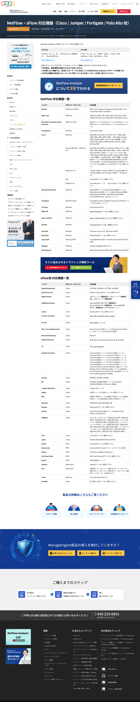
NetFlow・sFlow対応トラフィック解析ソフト (21, 206)
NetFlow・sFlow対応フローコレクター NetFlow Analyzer (32, 36)
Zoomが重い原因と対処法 (81, 688)
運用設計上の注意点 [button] (16, 129)
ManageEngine (11, 36)
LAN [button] (11, 164)
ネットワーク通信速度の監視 (82, 662)
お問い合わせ (94, 4)
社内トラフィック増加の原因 (82, 665)
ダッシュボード (49, 672)
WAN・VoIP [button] (13, 169)
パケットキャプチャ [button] (16, 186)
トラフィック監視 (50, 635)
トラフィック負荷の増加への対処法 (84, 672)
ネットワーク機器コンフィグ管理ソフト (20, 209)
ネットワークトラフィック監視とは (84, 646)
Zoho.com (8, 4)
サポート (115, 4)
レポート (47, 649)
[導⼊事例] (74, 514)
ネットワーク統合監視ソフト (16, 199)
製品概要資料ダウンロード (18, 29)
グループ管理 (49, 660)
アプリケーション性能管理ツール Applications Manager (115, 649)
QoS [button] (11, 173)
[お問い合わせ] (135, 285)
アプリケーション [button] (15, 177)
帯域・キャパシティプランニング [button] (20, 160)
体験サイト (13, 107)
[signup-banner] (18, 656)
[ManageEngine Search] (137, 4)
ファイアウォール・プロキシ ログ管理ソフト (21, 212)
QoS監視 (47, 642)
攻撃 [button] (11, 182)
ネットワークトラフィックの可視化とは (85, 650)
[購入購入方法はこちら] (105, 594)
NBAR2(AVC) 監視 (50, 646)
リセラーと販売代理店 (111, 690)
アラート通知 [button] (14, 191)
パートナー (83, 4)
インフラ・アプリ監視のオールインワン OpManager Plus (117, 654)
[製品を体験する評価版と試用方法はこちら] (70, 594)
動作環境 (12, 111)
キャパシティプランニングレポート (56, 653)
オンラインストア (127, 4)
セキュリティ (49, 676)
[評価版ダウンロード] (119, 514)
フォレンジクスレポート (52, 656)
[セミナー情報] (51, 514)
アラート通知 (49, 669)
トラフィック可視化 (51, 639)
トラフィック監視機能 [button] (17, 80)
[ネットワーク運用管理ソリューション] (20, 56)
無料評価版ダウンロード (58, 267)
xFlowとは (76, 635)
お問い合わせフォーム (61, 553)
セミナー (73, 11)
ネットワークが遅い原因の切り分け (84, 676)
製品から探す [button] (46, 4)
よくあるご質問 (92, 11)
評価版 (124, 11)
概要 (54, 11)
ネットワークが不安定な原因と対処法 (85, 679)
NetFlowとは (77, 639)
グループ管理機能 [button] (15, 85)
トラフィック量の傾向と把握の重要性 (85, 658)
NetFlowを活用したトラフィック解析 (85, 642)
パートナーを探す (113, 553)
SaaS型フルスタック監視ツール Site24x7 (114, 659)
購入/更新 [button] (71, 4)
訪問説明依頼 (108, 683)
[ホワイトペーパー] (96, 514)
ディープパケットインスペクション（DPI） (56, 664)
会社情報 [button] (104, 4)
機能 (60, 11)
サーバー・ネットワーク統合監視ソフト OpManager (117, 635)
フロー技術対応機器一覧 (17, 124)
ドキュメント (14, 116)
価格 (65, 11)
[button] (18, 637)
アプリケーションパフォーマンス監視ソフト (21, 202)
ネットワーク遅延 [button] (15, 155)
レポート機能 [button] (14, 89)
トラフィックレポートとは (81, 655)
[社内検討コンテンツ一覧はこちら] (34, 594)
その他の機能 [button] (14, 94)
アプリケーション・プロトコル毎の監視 (85, 684)
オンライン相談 (88, 553)
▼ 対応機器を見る (48, 60)
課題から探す (60, 4)
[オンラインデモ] (135, 294)
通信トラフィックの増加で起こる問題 (85, 669)
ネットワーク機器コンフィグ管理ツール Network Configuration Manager (116, 643)
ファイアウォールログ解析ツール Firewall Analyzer (117, 639)
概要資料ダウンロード (82, 267)
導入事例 (82, 11)
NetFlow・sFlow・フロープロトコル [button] (21, 142)
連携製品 (12, 133)
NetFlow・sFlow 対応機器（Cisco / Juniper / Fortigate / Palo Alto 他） (68, 36)
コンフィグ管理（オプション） (54, 679)
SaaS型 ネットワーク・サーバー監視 (19, 216)
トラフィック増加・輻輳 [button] (17, 151)
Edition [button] (12, 102)
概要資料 (108, 11)
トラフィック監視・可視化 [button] (18, 147)
